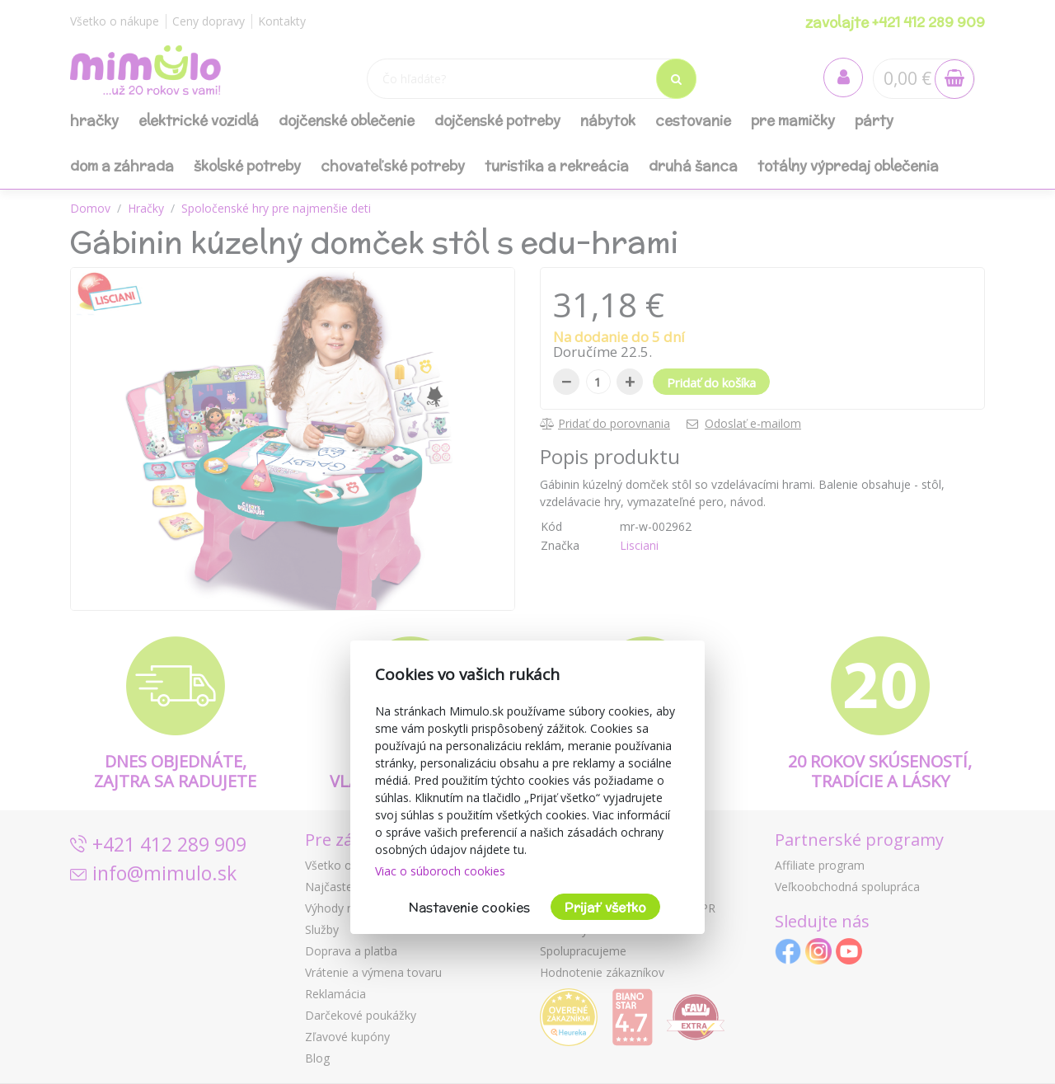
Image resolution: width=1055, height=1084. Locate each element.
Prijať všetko (605, 907)
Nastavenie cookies (469, 907)
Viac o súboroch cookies (440, 871)
